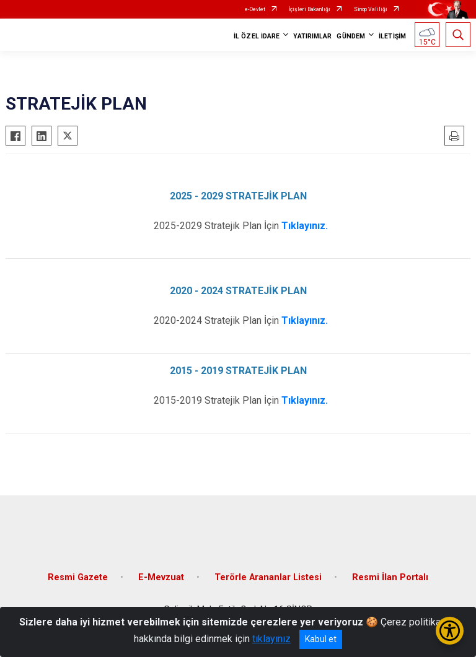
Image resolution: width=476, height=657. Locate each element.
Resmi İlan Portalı (390, 577)
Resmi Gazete (78, 577)
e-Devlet (255, 9)
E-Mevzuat (161, 577)
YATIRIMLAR (312, 36)
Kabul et (321, 639)
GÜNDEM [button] (351, 36)
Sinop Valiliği (370, 9)
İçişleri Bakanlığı (309, 9)
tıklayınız (271, 639)
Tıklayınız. (304, 226)
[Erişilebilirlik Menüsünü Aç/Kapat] (450, 631)
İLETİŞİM (392, 36)
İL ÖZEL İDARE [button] (257, 36)
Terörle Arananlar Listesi (268, 577)
